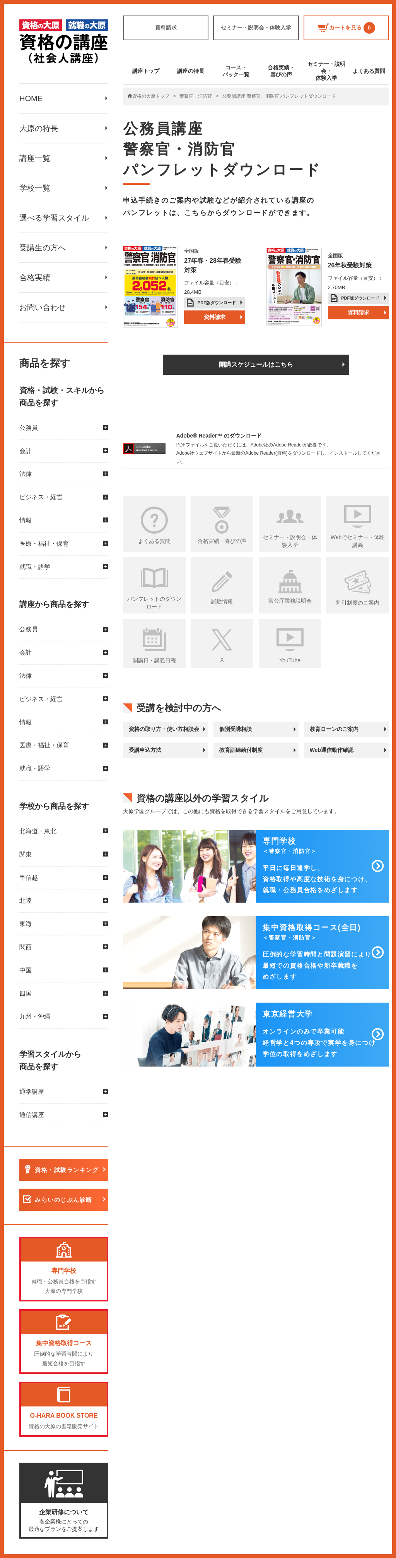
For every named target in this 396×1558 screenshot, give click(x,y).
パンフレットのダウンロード (154, 603)
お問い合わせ (42, 307)
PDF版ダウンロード (217, 302)
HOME (31, 98)
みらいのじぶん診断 (63, 1199)
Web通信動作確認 (331, 750)
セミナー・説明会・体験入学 (256, 27)
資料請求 (166, 27)
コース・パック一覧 (235, 71)
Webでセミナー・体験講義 (358, 541)
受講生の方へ (42, 247)
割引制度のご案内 (357, 603)
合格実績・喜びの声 (281, 71)
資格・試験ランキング (67, 1170)
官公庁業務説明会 (290, 601)
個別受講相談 (235, 729)
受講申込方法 (145, 750)
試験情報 (222, 601)
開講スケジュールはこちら (256, 364)
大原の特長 (38, 128)
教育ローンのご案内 (334, 729)
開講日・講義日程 (154, 660)
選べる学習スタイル (54, 218)
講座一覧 (34, 158)
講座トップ (145, 71)
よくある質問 (369, 71)
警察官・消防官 (195, 96)
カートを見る (346, 28)
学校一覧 (34, 188)
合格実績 (34, 277)
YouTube (289, 660)
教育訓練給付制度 (241, 750)
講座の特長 (190, 71)
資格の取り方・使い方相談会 (164, 729)
